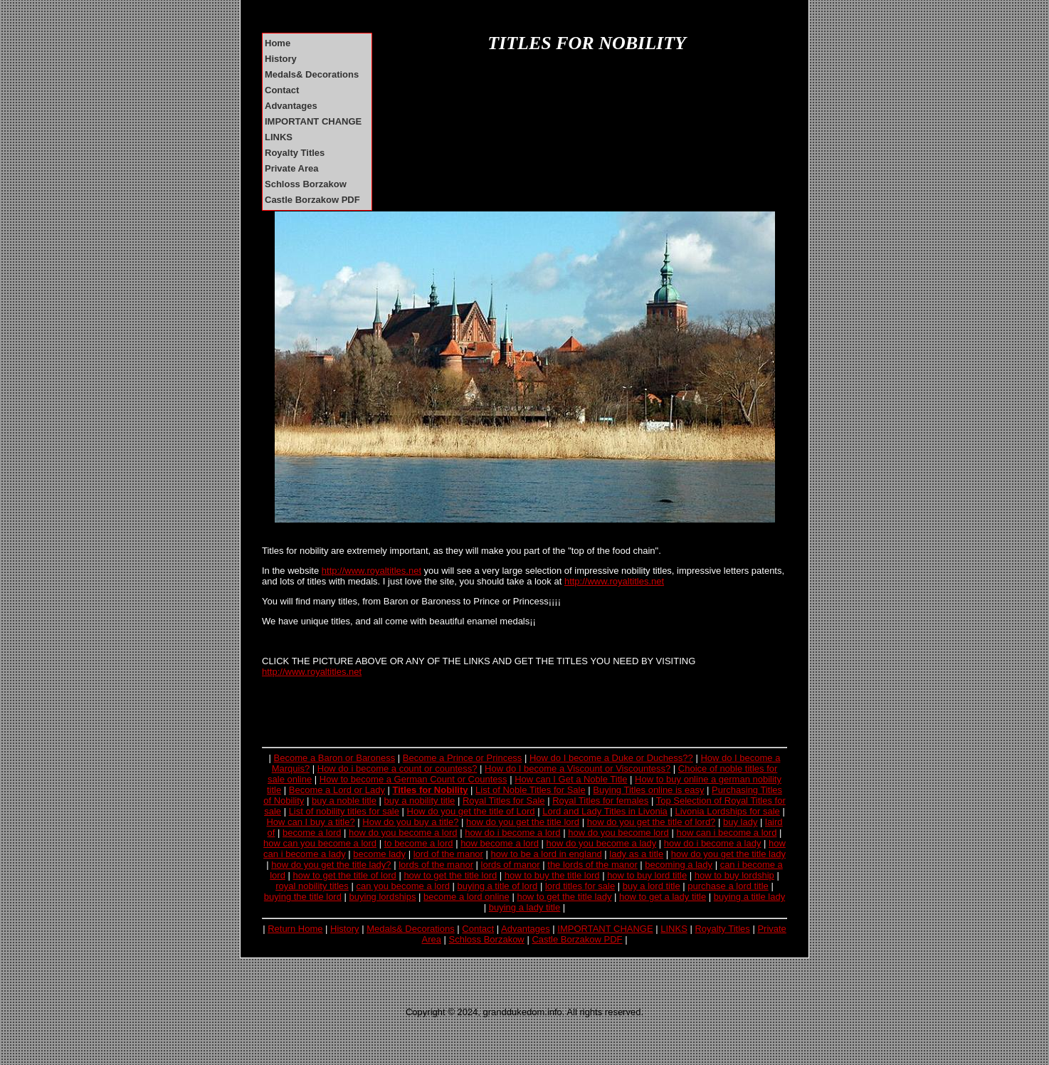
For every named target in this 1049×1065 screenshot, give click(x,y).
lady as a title (636, 854)
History (281, 58)
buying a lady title (524, 907)
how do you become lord (618, 832)
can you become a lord (403, 886)
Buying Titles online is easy (648, 790)
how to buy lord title (647, 875)
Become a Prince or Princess (462, 757)
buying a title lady (749, 896)
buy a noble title (344, 800)
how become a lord (499, 843)
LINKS (278, 137)
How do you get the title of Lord (471, 811)
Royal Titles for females (600, 800)
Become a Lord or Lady (337, 790)
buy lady (740, 822)
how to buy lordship (734, 875)
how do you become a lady (602, 843)
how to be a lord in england (546, 854)
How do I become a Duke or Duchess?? (611, 757)
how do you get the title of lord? (651, 822)
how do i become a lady (712, 843)
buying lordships (382, 896)
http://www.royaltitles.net (371, 570)
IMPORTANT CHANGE (313, 121)
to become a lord (418, 843)
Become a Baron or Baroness (335, 757)
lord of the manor (448, 854)
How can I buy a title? (310, 822)
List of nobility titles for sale (344, 811)
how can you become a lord (319, 843)
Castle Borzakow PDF (312, 199)
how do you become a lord (403, 832)
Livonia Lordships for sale (727, 811)
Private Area (291, 168)
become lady (379, 854)
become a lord (312, 832)
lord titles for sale (580, 886)
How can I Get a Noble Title (571, 779)
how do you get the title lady (728, 854)
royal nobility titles (312, 886)
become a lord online (466, 896)
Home (277, 43)
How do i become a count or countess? (397, 768)
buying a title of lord (498, 886)
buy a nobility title (419, 800)
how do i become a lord (512, 832)
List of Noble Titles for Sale (530, 790)
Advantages (291, 105)
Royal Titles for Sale (504, 800)
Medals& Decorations (312, 74)
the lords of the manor (592, 864)
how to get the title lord (450, 875)
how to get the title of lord (344, 875)
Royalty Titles (295, 152)
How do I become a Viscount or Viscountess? (577, 768)
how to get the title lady (564, 896)
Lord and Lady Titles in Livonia (605, 811)
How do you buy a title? (410, 822)
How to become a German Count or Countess (413, 779)
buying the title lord (303, 896)
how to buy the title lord (552, 875)
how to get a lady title (662, 896)
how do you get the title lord (522, 822)
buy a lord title (651, 886)
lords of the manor (436, 864)
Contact (282, 90)
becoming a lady (678, 864)
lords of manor (510, 864)
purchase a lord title (727, 886)
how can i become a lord (726, 832)
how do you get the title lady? (331, 864)
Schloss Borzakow (306, 184)
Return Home (295, 928)
